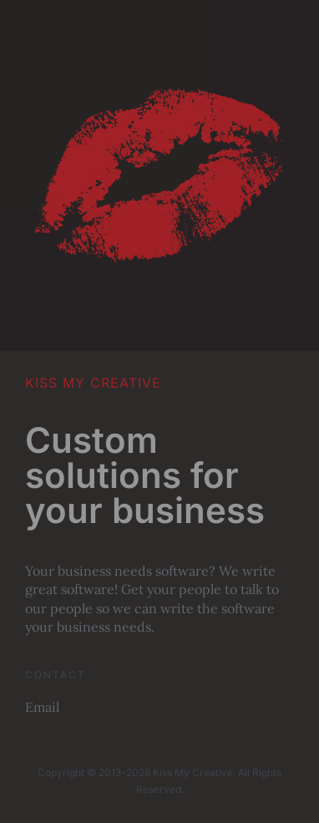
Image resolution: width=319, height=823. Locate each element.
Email (42, 707)
